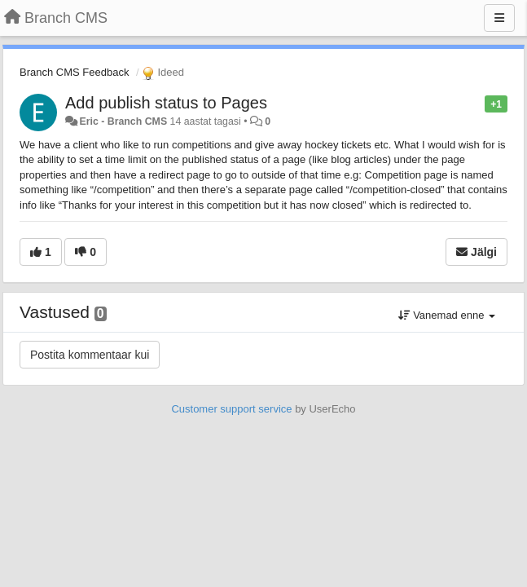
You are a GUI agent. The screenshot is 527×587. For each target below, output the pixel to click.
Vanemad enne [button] (446, 315)
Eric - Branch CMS (123, 121)
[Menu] (499, 18)
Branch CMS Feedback (74, 72)
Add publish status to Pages (166, 103)
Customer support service (231, 409)
